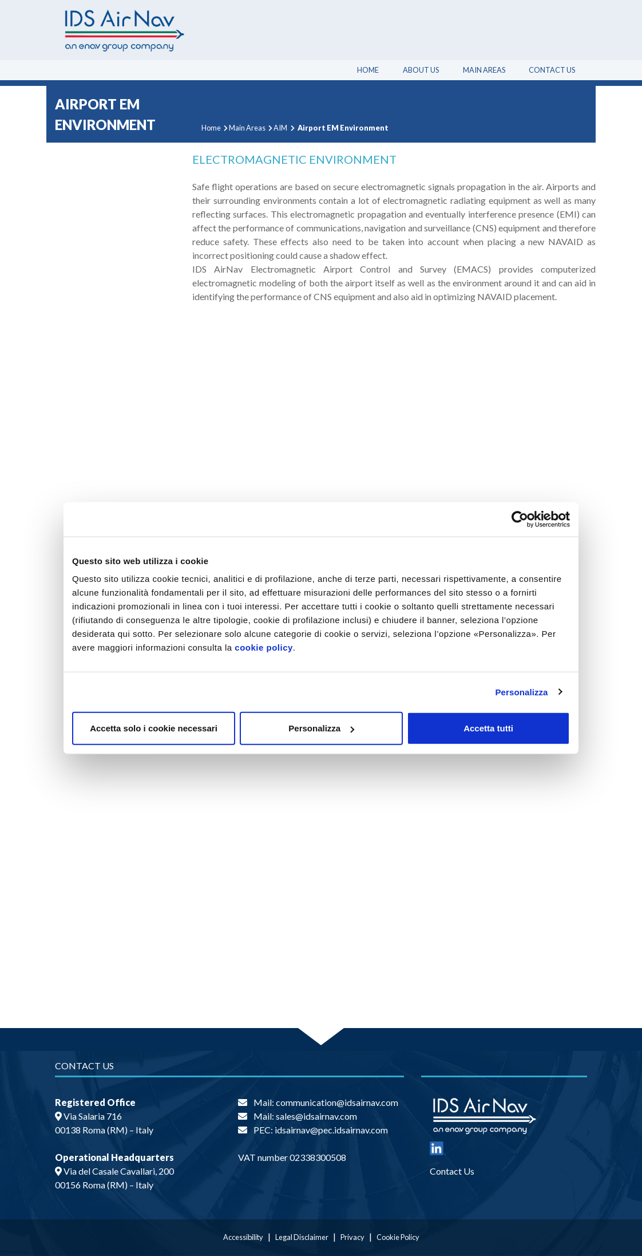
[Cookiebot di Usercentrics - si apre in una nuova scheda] (520, 518)
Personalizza (521, 691)
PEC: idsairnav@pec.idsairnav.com (320, 1129)
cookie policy (264, 647)
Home (368, 69)
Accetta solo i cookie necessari (153, 728)
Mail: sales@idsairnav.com (305, 1116)
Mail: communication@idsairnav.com (325, 1102)
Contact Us (552, 69)
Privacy (352, 1237)
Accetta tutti (488, 728)
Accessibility (243, 1237)
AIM (280, 127)
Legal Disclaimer (301, 1237)
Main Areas (484, 69)
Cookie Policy (398, 1237)
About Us (421, 69)
